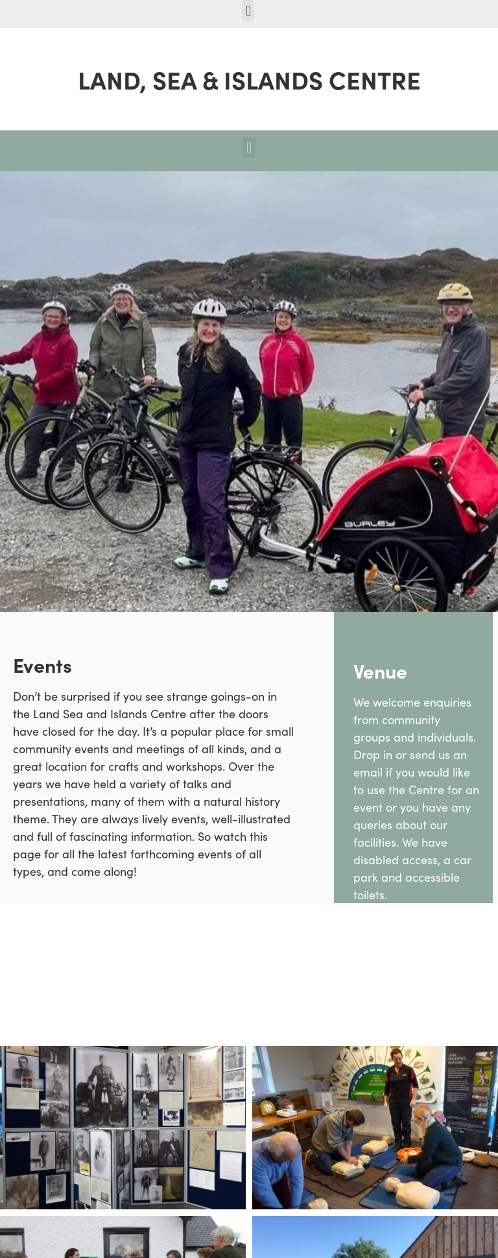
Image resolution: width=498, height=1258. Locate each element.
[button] (248, 10)
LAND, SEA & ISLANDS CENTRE (249, 79)
